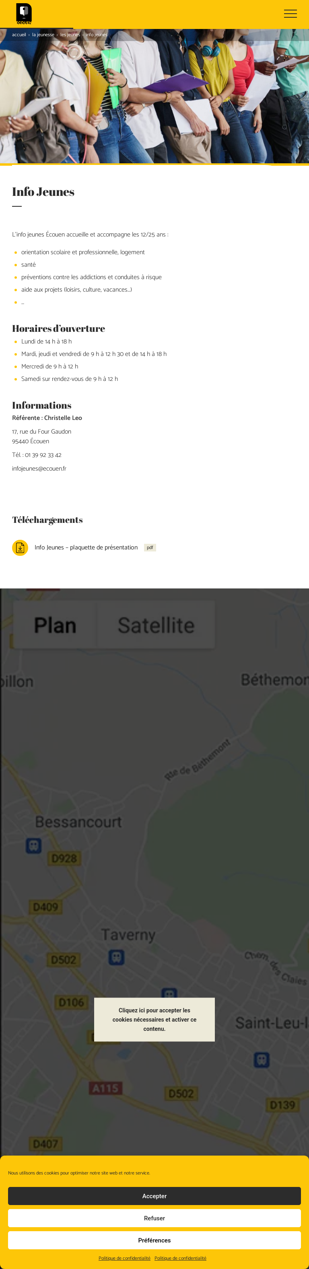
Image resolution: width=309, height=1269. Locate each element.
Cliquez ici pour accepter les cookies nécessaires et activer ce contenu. (155, 985)
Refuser (154, 1218)
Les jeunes (70, 35)
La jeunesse (43, 35)
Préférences (154, 1240)
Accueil (19, 35)
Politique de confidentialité (124, 1258)
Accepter (154, 1196)
